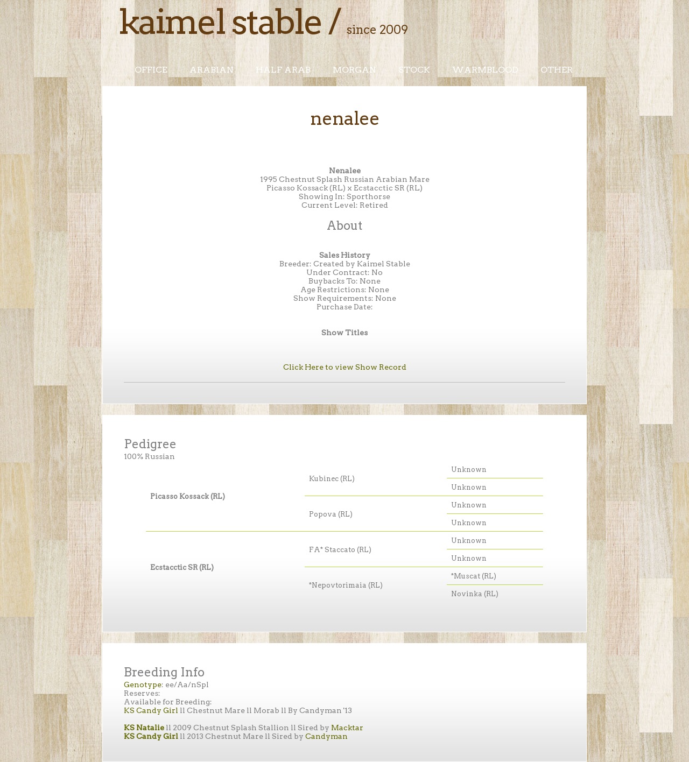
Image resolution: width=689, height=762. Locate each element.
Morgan (354, 70)
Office (151, 70)
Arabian (211, 70)
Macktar (347, 727)
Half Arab (283, 70)
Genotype (142, 684)
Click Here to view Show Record (344, 367)
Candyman (326, 736)
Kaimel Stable (220, 22)
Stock (414, 70)
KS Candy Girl (151, 710)
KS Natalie (144, 727)
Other (556, 70)
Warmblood (485, 70)
